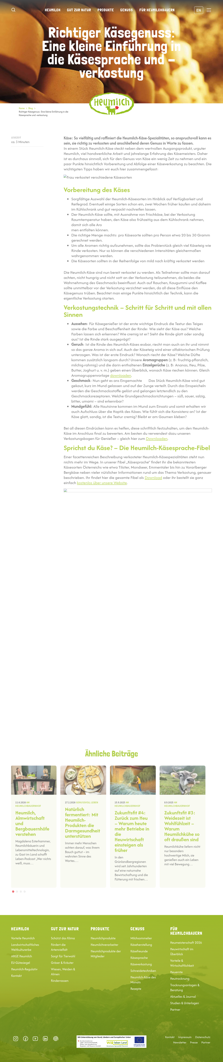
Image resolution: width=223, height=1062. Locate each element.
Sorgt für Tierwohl (63, 956)
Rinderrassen (60, 980)
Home (21, 108)
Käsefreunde (139, 951)
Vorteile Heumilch (23, 938)
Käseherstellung (141, 944)
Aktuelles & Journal (183, 996)
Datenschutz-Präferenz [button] (56, 1039)
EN (198, 10)
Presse (194, 1042)
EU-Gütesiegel (20, 962)
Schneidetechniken (143, 970)
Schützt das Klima (63, 938)
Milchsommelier (141, 938)
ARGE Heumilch (21, 956)
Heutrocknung (179, 978)
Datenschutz (202, 1037)
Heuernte (176, 972)
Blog (30, 108)
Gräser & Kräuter (62, 962)
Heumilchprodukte (103, 938)
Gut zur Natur (79, 10)
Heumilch (53, 10)
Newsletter (179, 1042)
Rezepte (135, 988)
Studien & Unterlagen (184, 1003)
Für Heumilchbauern (157, 10)
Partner (175, 1009)
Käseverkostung (141, 964)
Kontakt (16, 975)
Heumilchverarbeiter (104, 944)
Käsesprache (139, 957)
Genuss (126, 10)
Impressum (184, 1037)
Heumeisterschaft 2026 (186, 942)
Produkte (106, 10)
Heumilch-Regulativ (24, 969)
